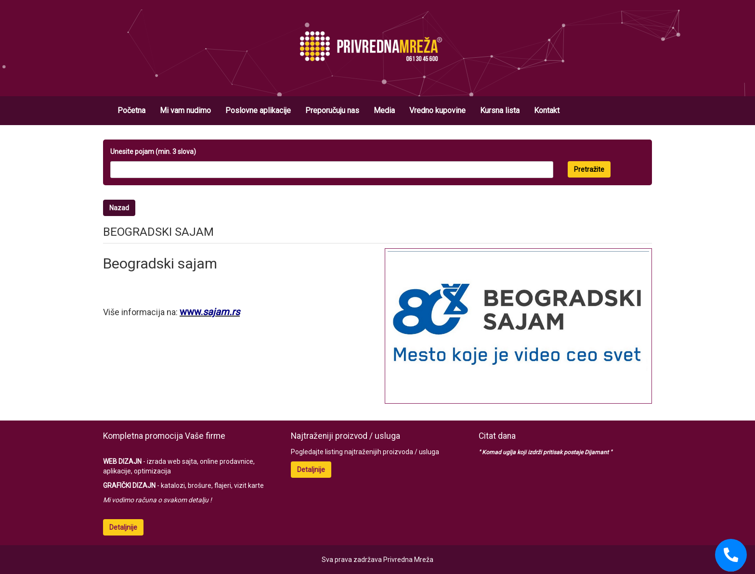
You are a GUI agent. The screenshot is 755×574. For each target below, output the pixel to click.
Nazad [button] (119, 208)
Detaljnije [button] (123, 527)
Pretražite (589, 169)
